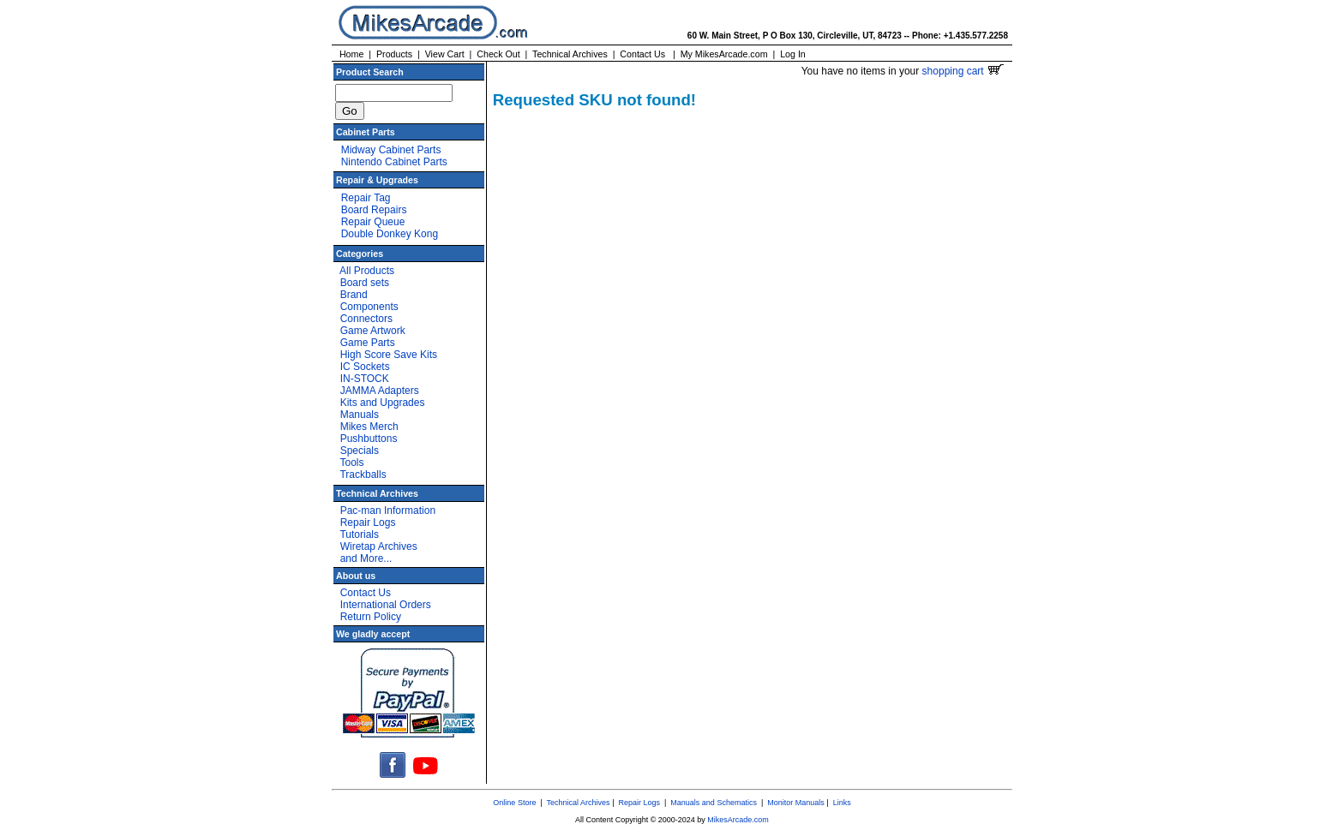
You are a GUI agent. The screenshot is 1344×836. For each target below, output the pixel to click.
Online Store (514, 802)
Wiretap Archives (378, 546)
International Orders (385, 605)
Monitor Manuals (796, 802)
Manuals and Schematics (713, 802)
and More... (366, 558)
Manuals (359, 415)
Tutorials (359, 534)
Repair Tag (366, 198)
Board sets (364, 283)
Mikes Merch (369, 427)
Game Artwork (372, 331)
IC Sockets (365, 367)
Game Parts (367, 343)
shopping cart (963, 71)
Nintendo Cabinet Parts (394, 162)
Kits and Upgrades (382, 403)
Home (351, 54)
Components (369, 307)
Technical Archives (570, 54)
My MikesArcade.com (724, 54)
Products (394, 54)
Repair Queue (373, 222)
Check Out (498, 54)
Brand (354, 295)
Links (842, 802)
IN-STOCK (364, 379)
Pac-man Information (387, 511)
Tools (351, 463)
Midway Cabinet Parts (391, 150)
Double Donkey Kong (389, 234)
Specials (359, 451)
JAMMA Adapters (379, 391)
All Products (366, 271)
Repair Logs (368, 522)
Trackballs (362, 475)
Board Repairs (374, 210)
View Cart (445, 54)
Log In (793, 54)
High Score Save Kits (388, 355)
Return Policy (370, 617)
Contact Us (642, 54)
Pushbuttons (369, 439)
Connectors (366, 319)
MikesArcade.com (738, 819)
